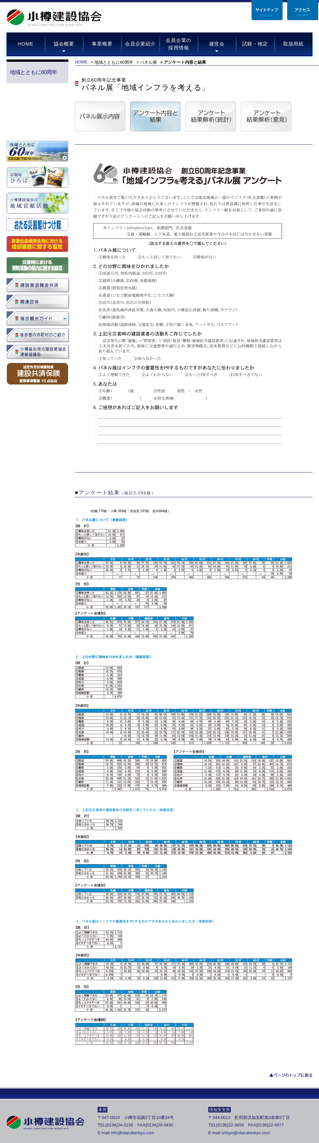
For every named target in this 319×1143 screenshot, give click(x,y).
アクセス (302, 10)
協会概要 (64, 43)
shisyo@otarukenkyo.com (245, 1132)
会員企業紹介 (140, 43)
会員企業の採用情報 (178, 43)
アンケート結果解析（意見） (266, 116)
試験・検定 (255, 43)
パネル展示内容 (100, 116)
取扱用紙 (293, 43)
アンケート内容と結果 (155, 116)
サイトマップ (267, 10)
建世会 (217, 43)
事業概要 (102, 43)
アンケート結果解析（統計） (211, 116)
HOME (26, 43)
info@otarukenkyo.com (132, 1132)
